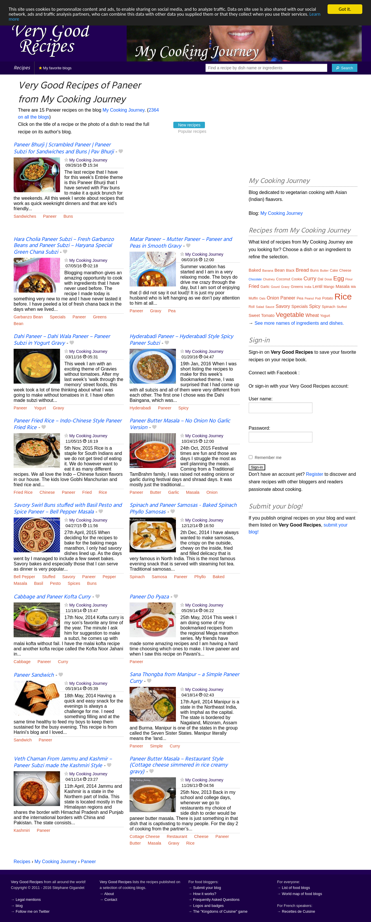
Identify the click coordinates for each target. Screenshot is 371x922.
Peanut (309, 298)
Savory (68, 576)
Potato (327, 298)
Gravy (155, 310)
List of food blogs (296, 887)
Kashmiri (22, 830)
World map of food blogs (302, 894)
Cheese (201, 836)
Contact (110, 899)
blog (19, 905)
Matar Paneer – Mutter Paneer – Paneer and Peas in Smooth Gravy (181, 243)
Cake (334, 270)
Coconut (283, 279)
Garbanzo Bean (28, 317)
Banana (267, 270)
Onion (211, 492)
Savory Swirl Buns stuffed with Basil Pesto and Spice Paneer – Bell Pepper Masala (68, 508)
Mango (329, 287)
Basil (38, 583)
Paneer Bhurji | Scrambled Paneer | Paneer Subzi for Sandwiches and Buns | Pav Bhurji (64, 148)
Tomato (267, 315)
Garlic (173, 492)
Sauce (269, 306)
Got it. (345, 9)
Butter (155, 492)
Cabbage (22, 661)
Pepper (109, 576)
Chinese (47, 492)
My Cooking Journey (124, 110)
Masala (192, 492)
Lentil (317, 286)
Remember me (268, 457)
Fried (87, 492)
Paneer (50, 216)
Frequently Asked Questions (216, 899)
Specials (58, 317)
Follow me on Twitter (33, 911)
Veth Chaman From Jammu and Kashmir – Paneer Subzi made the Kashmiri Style (63, 762)
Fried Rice (23, 492)
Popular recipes (192, 131)
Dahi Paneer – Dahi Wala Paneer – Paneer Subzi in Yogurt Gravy (62, 340)
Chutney (269, 279)
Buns (68, 216)
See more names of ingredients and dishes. (299, 323)
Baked (219, 576)
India (307, 286)
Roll (252, 307)
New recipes (189, 125)
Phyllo (200, 576)
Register (314, 474)
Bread (302, 270)
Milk (353, 286)
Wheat (312, 315)
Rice (103, 492)
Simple (156, 746)
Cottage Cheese (145, 836)
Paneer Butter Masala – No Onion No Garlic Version (180, 424)
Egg (338, 278)
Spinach (137, 576)
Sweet (254, 315)
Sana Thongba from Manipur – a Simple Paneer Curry (184, 678)
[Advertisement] (185, 189)
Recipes (22, 68)
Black (290, 270)
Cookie (296, 279)
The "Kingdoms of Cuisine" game (220, 911)
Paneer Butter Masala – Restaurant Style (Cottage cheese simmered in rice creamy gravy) (179, 765)
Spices (74, 583)
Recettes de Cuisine (298, 911)
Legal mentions (28, 899)
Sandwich (23, 740)
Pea (172, 310)
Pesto (55, 583)
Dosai (328, 279)
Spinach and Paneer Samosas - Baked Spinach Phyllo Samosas (183, 508)
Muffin (253, 298)
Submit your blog (207, 887)
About (109, 894)
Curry (63, 661)
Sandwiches (25, 216)
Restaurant (177, 836)
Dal (320, 279)
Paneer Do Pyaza (149, 597)
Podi (318, 298)
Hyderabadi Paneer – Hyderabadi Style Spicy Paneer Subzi (181, 340)
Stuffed (48, 576)
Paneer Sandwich (34, 675)
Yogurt (40, 408)
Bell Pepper (24, 576)
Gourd (275, 286)
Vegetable (290, 314)
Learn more (20, 19)
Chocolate (255, 279)
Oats (262, 298)
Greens (100, 317)
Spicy (183, 408)
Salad (260, 306)
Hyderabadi (140, 408)
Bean (18, 323)
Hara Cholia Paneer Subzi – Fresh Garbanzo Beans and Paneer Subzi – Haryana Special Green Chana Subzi (64, 246)
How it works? (204, 894)
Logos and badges (208, 905)
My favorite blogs (55, 68)
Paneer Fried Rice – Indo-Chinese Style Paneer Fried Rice (67, 424)
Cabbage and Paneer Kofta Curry (52, 597)
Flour (349, 279)
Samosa (159, 576)
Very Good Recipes (27, 882)
